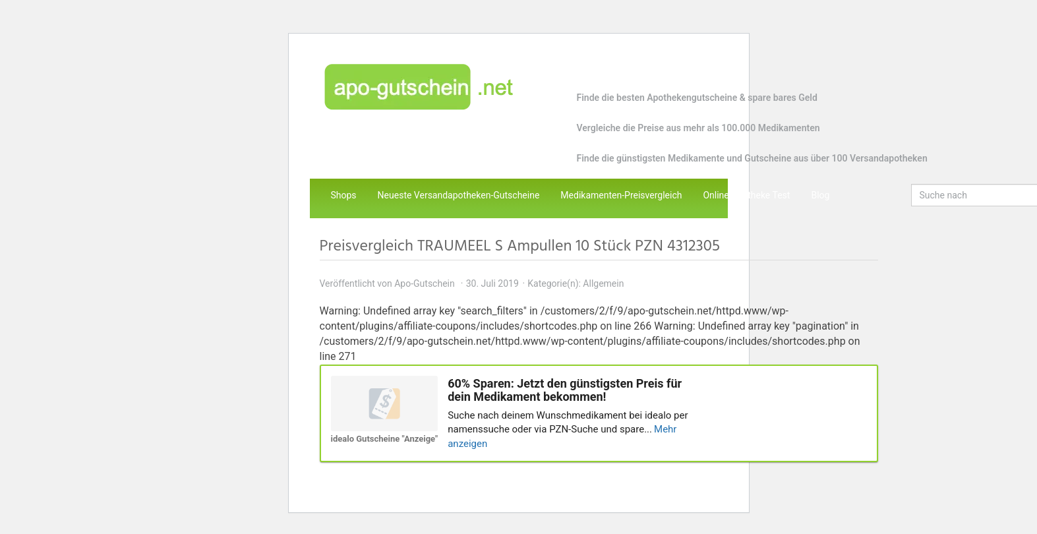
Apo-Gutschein (424, 283)
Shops (344, 195)
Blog (820, 195)
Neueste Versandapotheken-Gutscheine (459, 195)
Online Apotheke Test (746, 195)
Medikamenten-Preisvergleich (621, 195)
